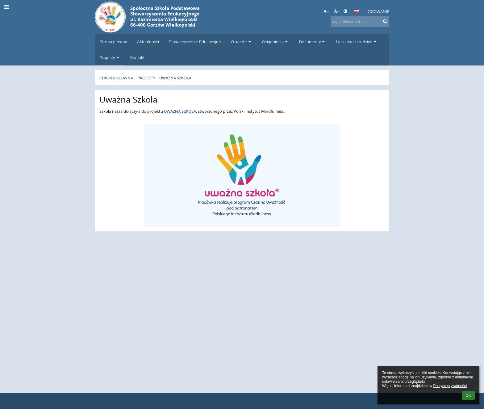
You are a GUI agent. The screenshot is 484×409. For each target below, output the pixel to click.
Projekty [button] (110, 57)
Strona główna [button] (113, 41)
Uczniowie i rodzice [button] (357, 41)
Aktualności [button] (148, 41)
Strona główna (116, 78)
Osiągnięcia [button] (275, 41)
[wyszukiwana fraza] (360, 21)
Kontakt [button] (137, 57)
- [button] (336, 11)
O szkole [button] (241, 41)
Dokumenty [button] (312, 41)
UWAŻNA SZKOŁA (180, 111)
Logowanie (377, 11)
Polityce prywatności (450, 386)
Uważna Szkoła (175, 78)
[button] (356, 11)
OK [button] (468, 395)
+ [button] (326, 11)
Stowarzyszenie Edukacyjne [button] (195, 41)
